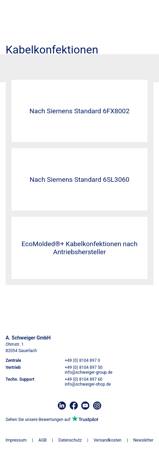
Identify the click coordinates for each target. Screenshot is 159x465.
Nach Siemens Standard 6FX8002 (79, 111)
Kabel (34, 63)
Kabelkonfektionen (60, 63)
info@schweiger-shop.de (88, 384)
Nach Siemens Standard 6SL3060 (80, 180)
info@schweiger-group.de (88, 372)
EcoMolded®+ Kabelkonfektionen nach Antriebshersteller (80, 248)
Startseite (15, 63)
